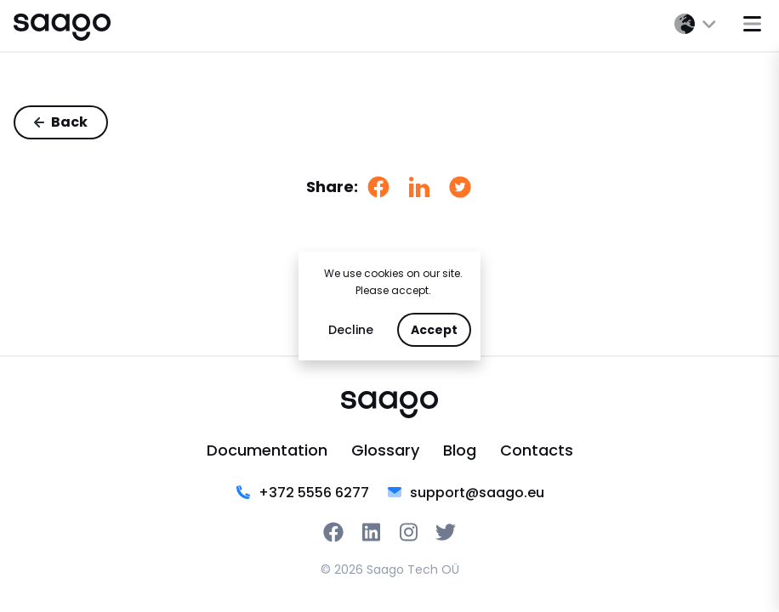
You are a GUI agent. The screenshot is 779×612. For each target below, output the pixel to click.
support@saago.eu (465, 493)
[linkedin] (419, 187)
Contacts (536, 450)
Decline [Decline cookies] (350, 329)
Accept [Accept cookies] (434, 329)
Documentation (267, 450)
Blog (459, 450)
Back (61, 122)
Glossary (385, 450)
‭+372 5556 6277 (302, 493)
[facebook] (378, 187)
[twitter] (460, 187)
